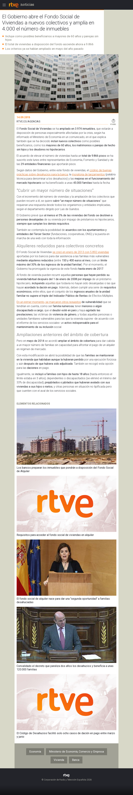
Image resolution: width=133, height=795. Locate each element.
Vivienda (59, 760)
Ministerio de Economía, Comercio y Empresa (76, 751)
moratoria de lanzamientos (88, 174)
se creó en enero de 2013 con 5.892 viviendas (80, 252)
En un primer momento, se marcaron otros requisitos (49, 302)
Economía (35, 751)
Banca (75, 760)
